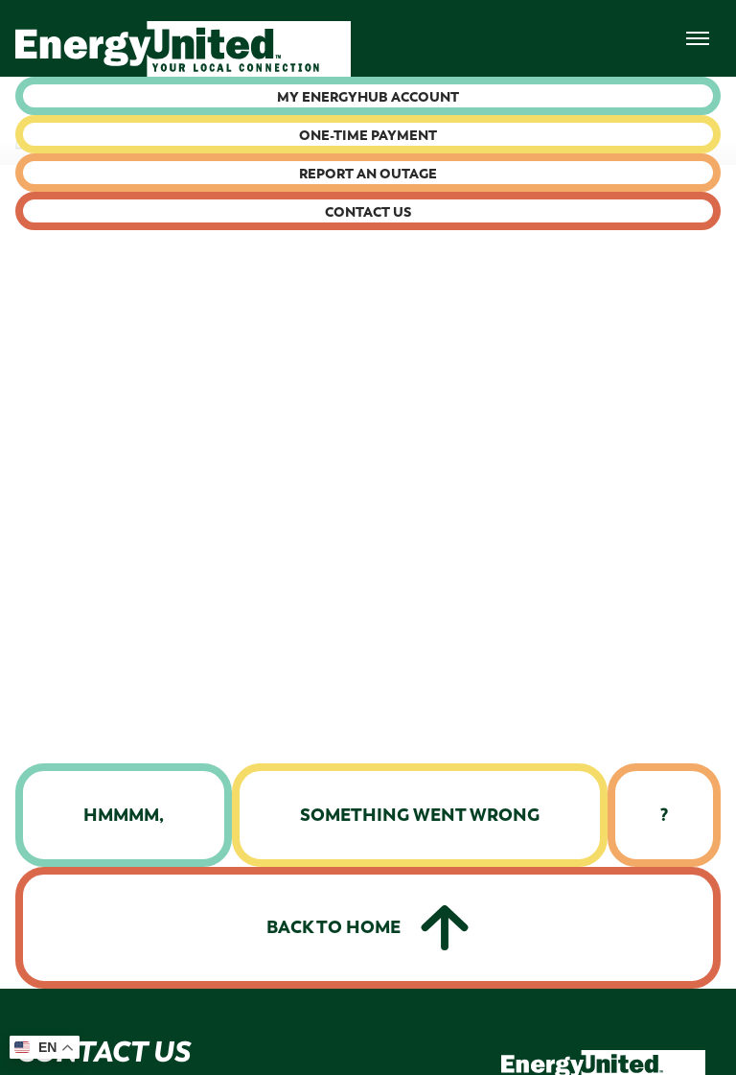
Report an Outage (368, 173)
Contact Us (368, 212)
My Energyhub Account (368, 96)
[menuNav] (698, 38)
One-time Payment (368, 135)
